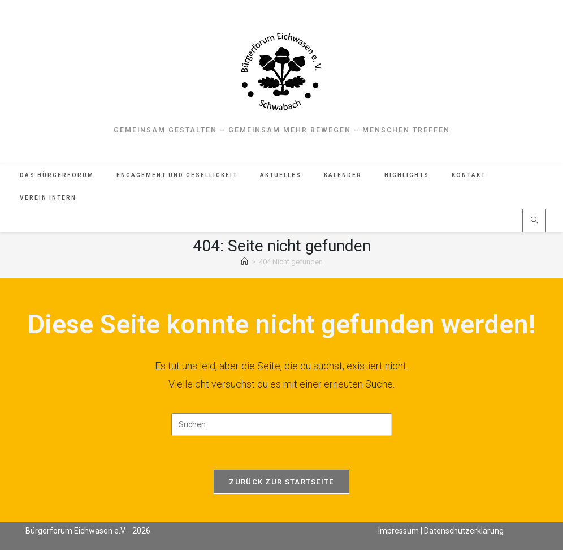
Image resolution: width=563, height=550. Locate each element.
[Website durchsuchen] (534, 221)
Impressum (398, 530)
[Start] (244, 261)
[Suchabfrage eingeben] (281, 424)
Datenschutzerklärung (464, 530)
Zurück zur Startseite (281, 482)
